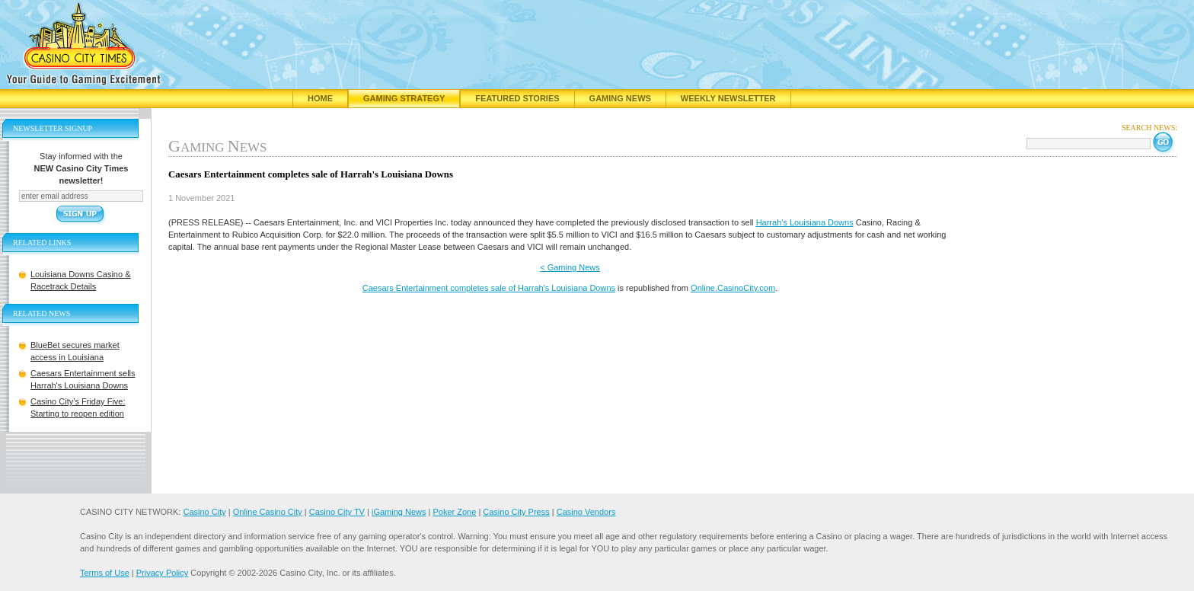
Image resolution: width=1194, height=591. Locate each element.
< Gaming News (570, 267)
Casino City (204, 511)
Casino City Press (516, 511)
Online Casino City (267, 511)
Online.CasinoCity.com (733, 287)
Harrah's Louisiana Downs (805, 222)
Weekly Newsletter (728, 98)
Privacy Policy (162, 572)
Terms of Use (104, 572)
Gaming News (620, 98)
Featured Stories (517, 98)
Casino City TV (337, 511)
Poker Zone (454, 511)
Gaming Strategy (404, 98)
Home (320, 98)
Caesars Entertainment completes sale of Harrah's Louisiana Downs (488, 287)
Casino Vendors (586, 511)
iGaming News (399, 511)
